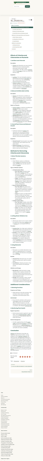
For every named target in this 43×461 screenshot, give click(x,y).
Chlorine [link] (14, 65)
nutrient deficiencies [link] (17, 114)
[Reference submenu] (18, 12)
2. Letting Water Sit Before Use (17, 39)
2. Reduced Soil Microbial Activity (18, 31)
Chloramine (16, 361)
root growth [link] (19, 121)
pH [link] (19, 254)
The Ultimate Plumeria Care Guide (21, 2)
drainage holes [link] (28, 305)
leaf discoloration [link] (23, 314)
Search (27, 6)
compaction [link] (17, 120)
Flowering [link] (19, 145)
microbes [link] (21, 100)
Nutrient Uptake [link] (16, 107)
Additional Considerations (16, 43)
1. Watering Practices (16, 45)
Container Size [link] (16, 228)
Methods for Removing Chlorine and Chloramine (20, 35)
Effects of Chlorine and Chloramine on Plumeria (20, 27)
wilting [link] (28, 314)
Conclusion (14, 48)
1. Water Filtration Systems (17, 37)
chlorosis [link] (27, 85)
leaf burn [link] (30, 69)
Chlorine (23, 361)
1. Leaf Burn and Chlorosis (17, 29)
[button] (30, 19)
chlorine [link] (25, 130)
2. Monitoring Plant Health (17, 46)
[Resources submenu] (29, 12)
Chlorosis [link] (15, 82)
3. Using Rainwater (15, 41)
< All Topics (13, 18)
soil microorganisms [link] (25, 324)
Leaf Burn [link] (15, 77)
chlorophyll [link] (24, 88)
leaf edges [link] (19, 71)
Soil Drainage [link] (13, 297)
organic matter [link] (23, 101)
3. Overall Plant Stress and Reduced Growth (20, 33)
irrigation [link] (19, 165)
